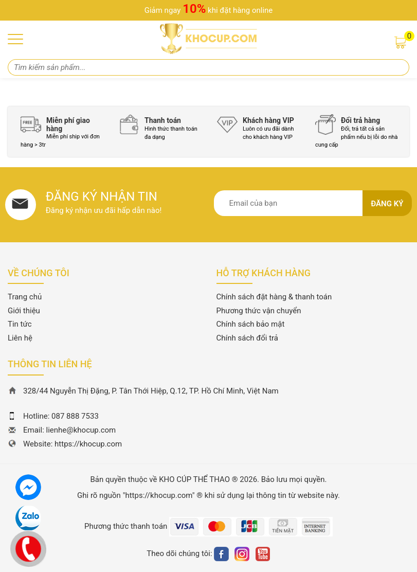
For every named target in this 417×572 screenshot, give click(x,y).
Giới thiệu (24, 310)
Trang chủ (25, 296)
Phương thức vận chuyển (258, 310)
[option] (62, 131)
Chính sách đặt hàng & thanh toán (274, 296)
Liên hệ (20, 338)
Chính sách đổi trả (247, 338)
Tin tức (20, 324)
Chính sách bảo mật (250, 324)
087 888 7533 (75, 416)
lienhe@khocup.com (81, 430)
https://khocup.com (88, 444)
